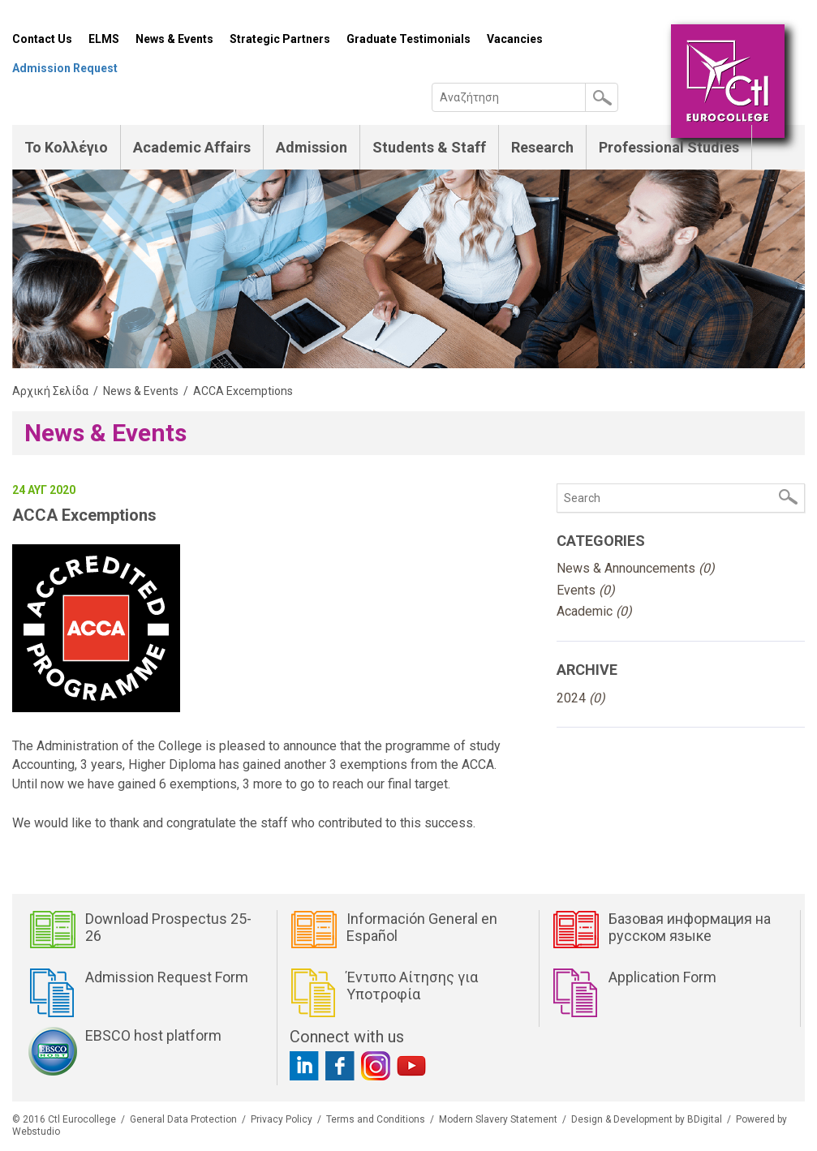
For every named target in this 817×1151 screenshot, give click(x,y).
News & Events (174, 38)
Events (586, 590)
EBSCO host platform (153, 1035)
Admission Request (65, 68)
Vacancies (515, 38)
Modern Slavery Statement (498, 1119)
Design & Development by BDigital (646, 1119)
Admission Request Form (166, 977)
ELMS (103, 38)
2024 (581, 698)
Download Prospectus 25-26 (168, 927)
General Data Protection (183, 1119)
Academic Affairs (192, 147)
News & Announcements (636, 568)
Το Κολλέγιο (66, 147)
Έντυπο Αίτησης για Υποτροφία (412, 985)
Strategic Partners (280, 38)
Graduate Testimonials (408, 38)
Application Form (662, 977)
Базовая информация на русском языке (689, 927)
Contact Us (42, 38)
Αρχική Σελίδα (50, 390)
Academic (594, 611)
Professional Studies (669, 147)
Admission (311, 147)
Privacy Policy (281, 1119)
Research (542, 147)
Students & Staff (429, 147)
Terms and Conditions (375, 1119)
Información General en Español (421, 927)
